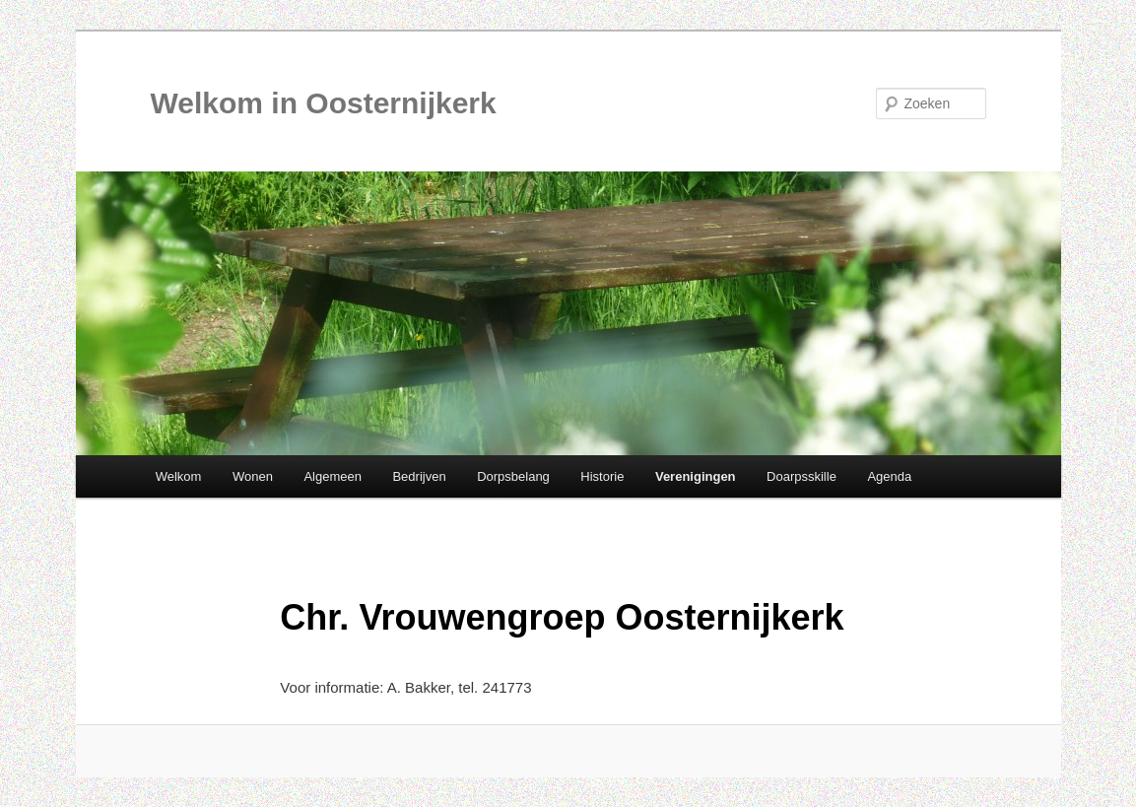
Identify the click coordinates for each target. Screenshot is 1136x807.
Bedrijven (418, 476)
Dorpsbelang (513, 476)
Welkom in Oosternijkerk (324, 103)
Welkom (179, 476)
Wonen (253, 476)
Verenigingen (695, 476)
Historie (602, 476)
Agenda (889, 476)
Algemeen (332, 476)
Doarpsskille (801, 476)
